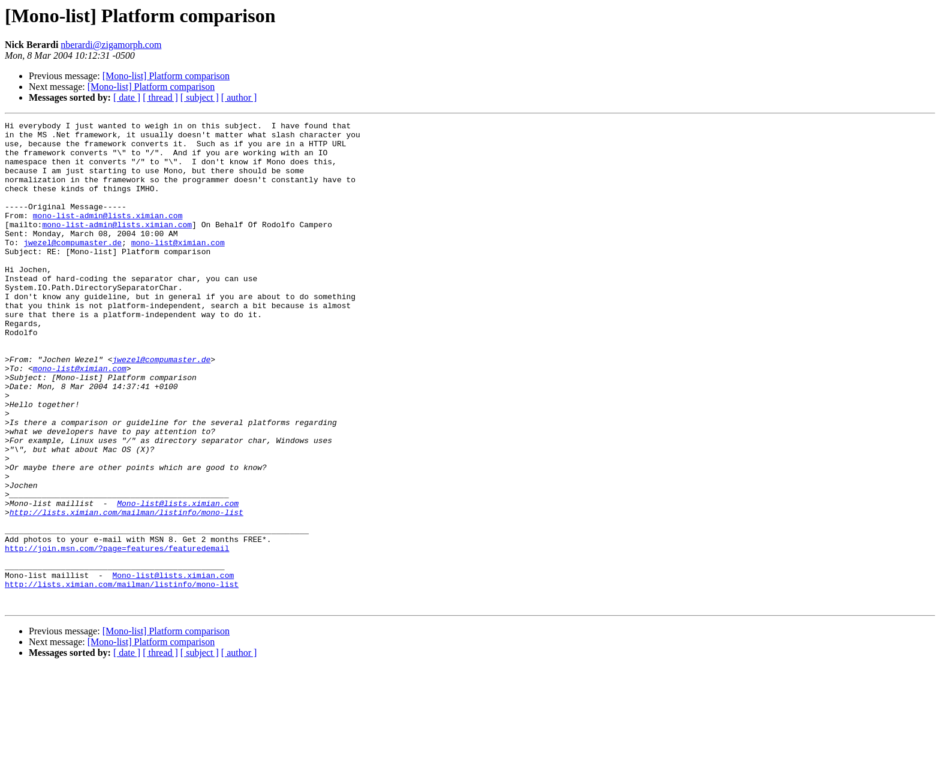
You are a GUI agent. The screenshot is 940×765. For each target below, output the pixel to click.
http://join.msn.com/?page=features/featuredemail (117, 634)
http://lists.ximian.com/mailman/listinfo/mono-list (126, 591)
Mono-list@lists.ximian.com (178, 580)
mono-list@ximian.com (178, 267)
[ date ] (126, 97)
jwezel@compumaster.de (72, 267)
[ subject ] (199, 97)
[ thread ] (160, 97)
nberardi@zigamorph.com (111, 45)
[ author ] (239, 97)
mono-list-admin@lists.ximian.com (108, 235)
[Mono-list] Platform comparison (166, 76)
